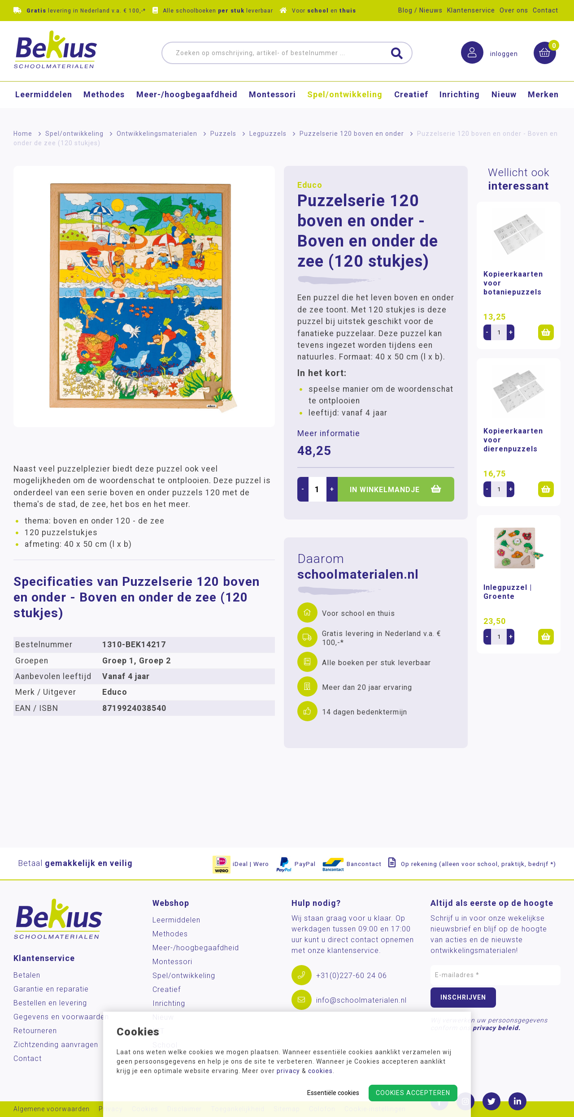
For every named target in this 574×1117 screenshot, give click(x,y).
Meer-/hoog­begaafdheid (187, 101)
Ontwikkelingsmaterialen (157, 133)
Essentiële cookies (333, 1092)
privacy (288, 1070)
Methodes (104, 101)
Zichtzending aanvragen (55, 1044)
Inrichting (459, 101)
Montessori (272, 101)
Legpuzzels (268, 133)
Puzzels (223, 133)
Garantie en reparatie (51, 989)
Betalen (26, 975)
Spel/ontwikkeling (345, 101)
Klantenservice (471, 10)
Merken (543, 101)
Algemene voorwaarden (51, 1109)
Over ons (514, 10)
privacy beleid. (497, 1027)
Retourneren (35, 1030)
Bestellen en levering (50, 1003)
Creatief (411, 101)
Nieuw (504, 101)
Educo (309, 185)
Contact (545, 10)
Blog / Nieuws (420, 10)
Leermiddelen (43, 101)
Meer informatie (328, 433)
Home (22, 133)
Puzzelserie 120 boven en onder (352, 133)
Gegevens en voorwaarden (61, 1017)
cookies (320, 1070)
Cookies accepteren (413, 1092)
